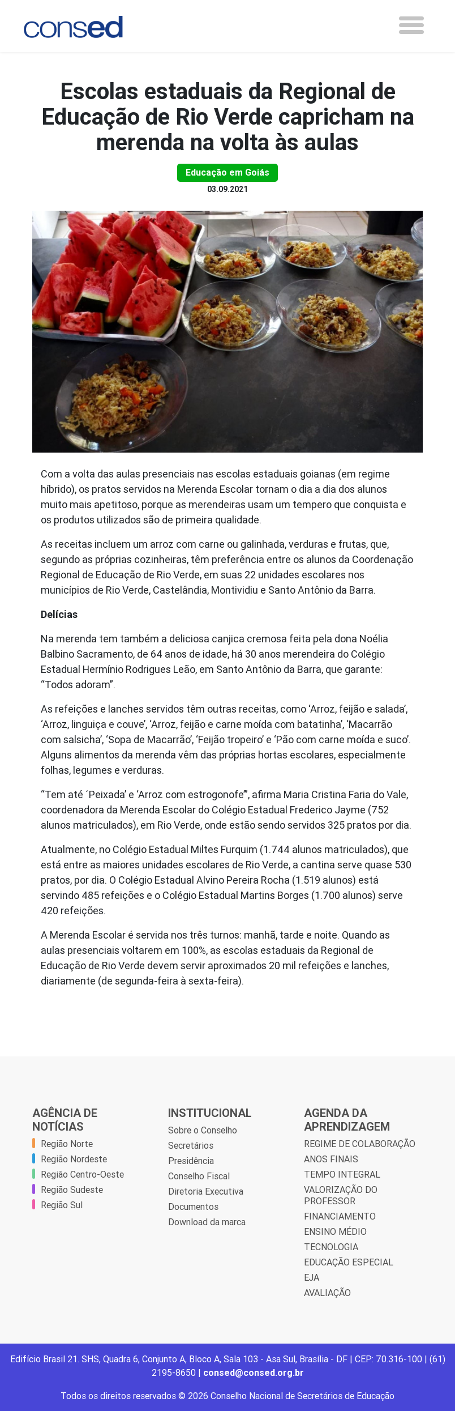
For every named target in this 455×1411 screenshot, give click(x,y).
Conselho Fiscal (199, 1176)
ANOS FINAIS (331, 1159)
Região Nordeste (74, 1159)
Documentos (193, 1206)
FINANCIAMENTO (340, 1216)
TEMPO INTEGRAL (342, 1174)
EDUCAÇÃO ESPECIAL (348, 1262)
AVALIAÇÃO (327, 1292)
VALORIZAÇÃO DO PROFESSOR (340, 1195)
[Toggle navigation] (411, 25)
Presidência (191, 1160)
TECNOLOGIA (331, 1246)
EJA (311, 1277)
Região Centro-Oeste (82, 1174)
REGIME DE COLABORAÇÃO (359, 1143)
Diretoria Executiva (205, 1191)
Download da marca (207, 1221)
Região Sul (62, 1204)
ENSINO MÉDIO (335, 1231)
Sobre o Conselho (202, 1130)
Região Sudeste (72, 1189)
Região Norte (67, 1143)
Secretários (190, 1145)
